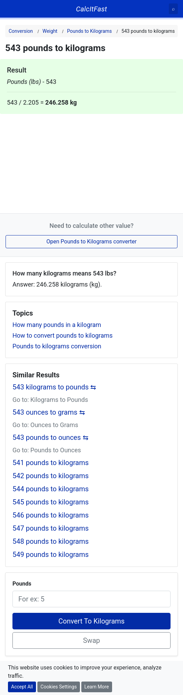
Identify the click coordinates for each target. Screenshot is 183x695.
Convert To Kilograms (91, 621)
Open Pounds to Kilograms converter (91, 241)
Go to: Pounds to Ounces (46, 450)
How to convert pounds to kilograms (62, 335)
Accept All (22, 686)
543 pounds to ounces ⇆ (50, 437)
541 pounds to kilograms (50, 462)
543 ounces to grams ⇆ (48, 412)
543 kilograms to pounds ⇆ (54, 387)
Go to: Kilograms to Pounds (50, 399)
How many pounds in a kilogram (56, 324)
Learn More (96, 686)
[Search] (173, 8)
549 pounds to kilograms (50, 554)
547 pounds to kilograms (50, 528)
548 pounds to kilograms (50, 541)
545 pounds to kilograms (50, 502)
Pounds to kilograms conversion (56, 346)
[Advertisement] (91, 162)
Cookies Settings (58, 686)
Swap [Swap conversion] (91, 640)
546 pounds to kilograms (50, 515)
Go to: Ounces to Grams (45, 424)
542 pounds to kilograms (50, 476)
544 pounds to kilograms (50, 489)
